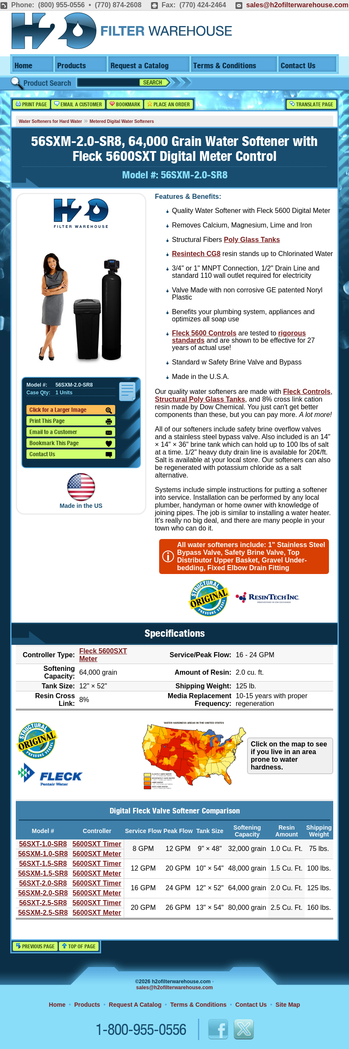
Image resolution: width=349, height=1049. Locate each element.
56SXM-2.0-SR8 (43, 893)
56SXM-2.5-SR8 (43, 912)
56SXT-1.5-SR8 (43, 863)
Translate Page (311, 104)
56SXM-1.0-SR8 (43, 853)
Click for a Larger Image (70, 410)
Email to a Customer (70, 432)
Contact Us (298, 66)
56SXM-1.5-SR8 (43, 873)
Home (23, 66)
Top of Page (79, 946)
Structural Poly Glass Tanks (200, 399)
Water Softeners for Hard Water (50, 121)
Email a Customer (78, 104)
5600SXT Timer (97, 844)
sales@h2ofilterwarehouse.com (297, 5)
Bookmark (125, 104)
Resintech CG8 (196, 253)
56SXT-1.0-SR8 (43, 844)
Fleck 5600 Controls (204, 333)
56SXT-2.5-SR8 (43, 902)
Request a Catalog (140, 66)
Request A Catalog (135, 1004)
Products (71, 66)
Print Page (31, 104)
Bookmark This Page (70, 443)
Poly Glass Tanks (252, 239)
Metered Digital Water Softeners (122, 121)
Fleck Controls (307, 391)
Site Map (288, 1004)
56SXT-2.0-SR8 (43, 883)
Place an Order (168, 104)
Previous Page (35, 946)
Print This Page (70, 421)
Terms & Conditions (224, 66)
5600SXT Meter (97, 853)
